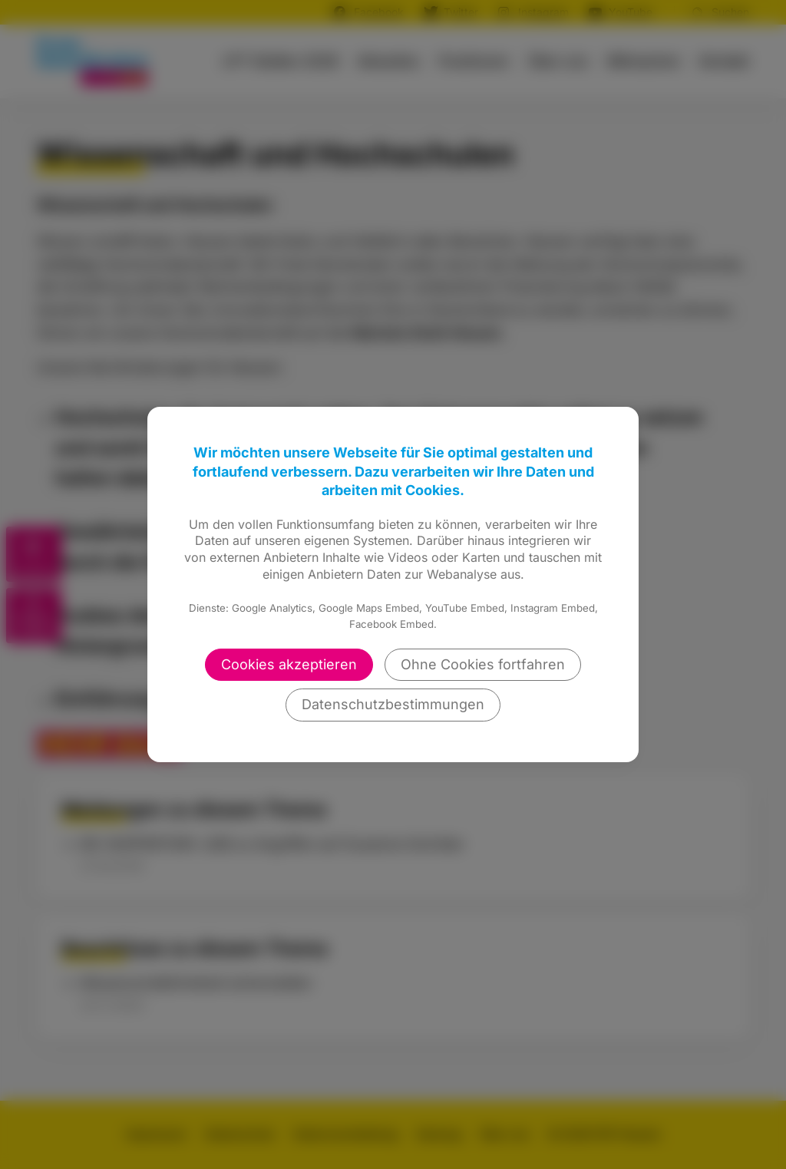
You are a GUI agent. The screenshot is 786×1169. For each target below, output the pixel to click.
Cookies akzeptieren (289, 664)
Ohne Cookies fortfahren (483, 664)
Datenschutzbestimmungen (393, 704)
